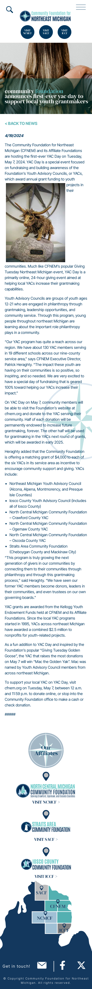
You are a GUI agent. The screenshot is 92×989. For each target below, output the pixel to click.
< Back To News (21, 123)
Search (9, 9)
